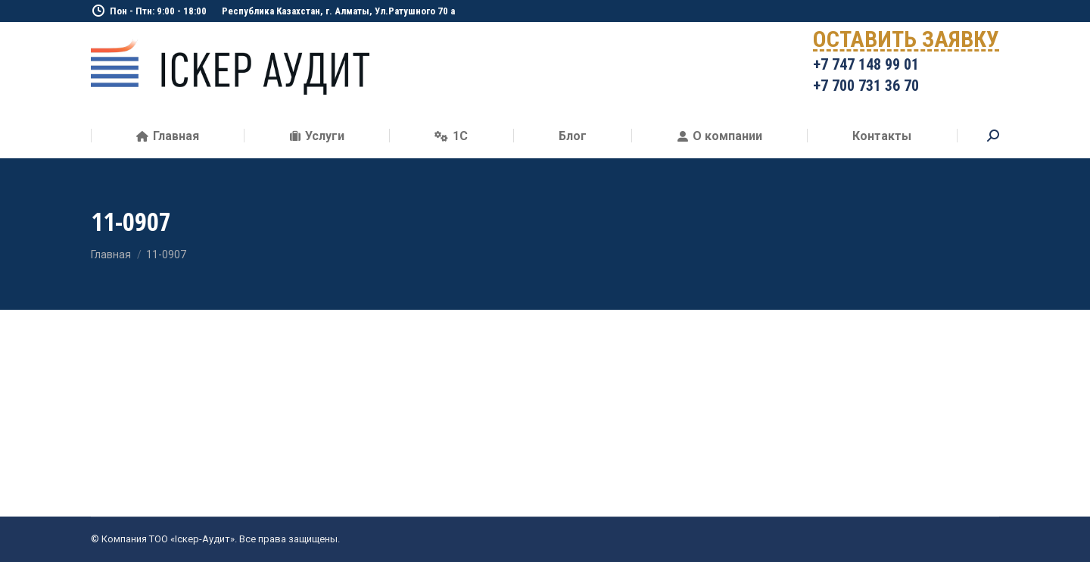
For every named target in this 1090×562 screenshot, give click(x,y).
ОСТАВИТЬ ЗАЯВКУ (906, 42)
